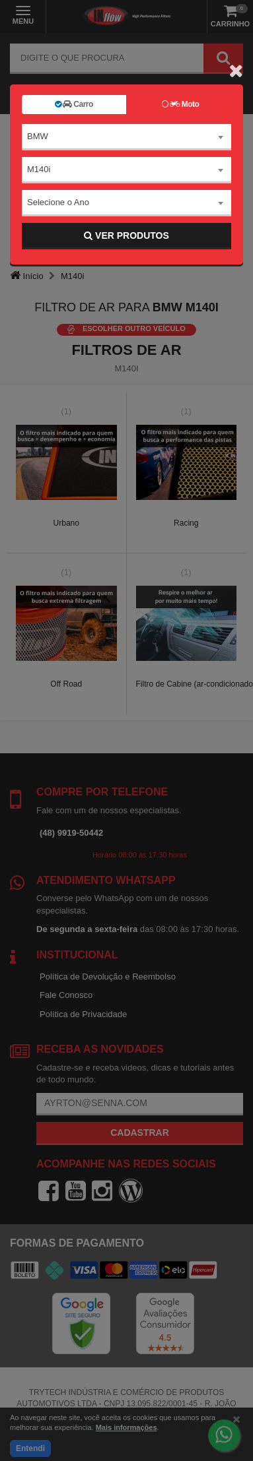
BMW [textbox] (37, 136)
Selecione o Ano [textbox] (58, 202)
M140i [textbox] (38, 169)
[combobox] (126, 137)
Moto (180, 104)
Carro (74, 104)
